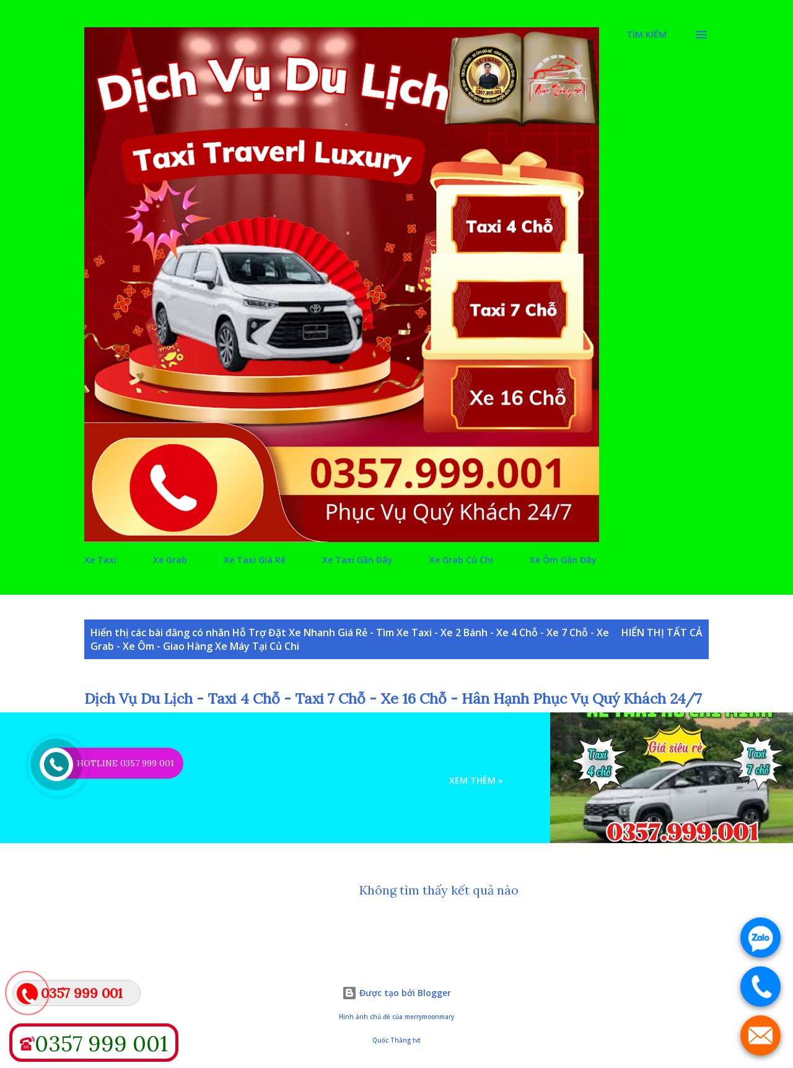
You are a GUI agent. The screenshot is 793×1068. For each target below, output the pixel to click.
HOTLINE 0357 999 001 (125, 763)
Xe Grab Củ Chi (461, 560)
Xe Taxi (100, 560)
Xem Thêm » (476, 780)
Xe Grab (170, 560)
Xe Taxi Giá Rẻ (255, 560)
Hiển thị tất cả (662, 632)
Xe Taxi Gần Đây (357, 560)
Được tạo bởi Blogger (396, 993)
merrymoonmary (429, 1017)
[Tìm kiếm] (646, 34)
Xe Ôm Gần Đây (563, 560)
